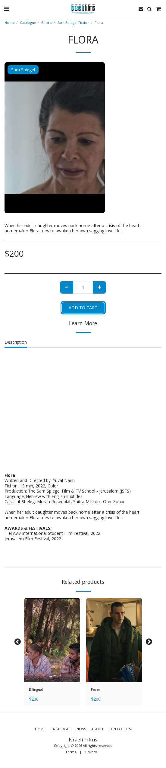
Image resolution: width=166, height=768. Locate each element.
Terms (70, 752)
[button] (7, 8)
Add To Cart (83, 307)
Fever (95, 689)
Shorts (46, 22)
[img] (52, 640)
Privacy (91, 752)
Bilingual (36, 689)
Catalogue (28, 22)
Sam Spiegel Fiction (73, 22)
